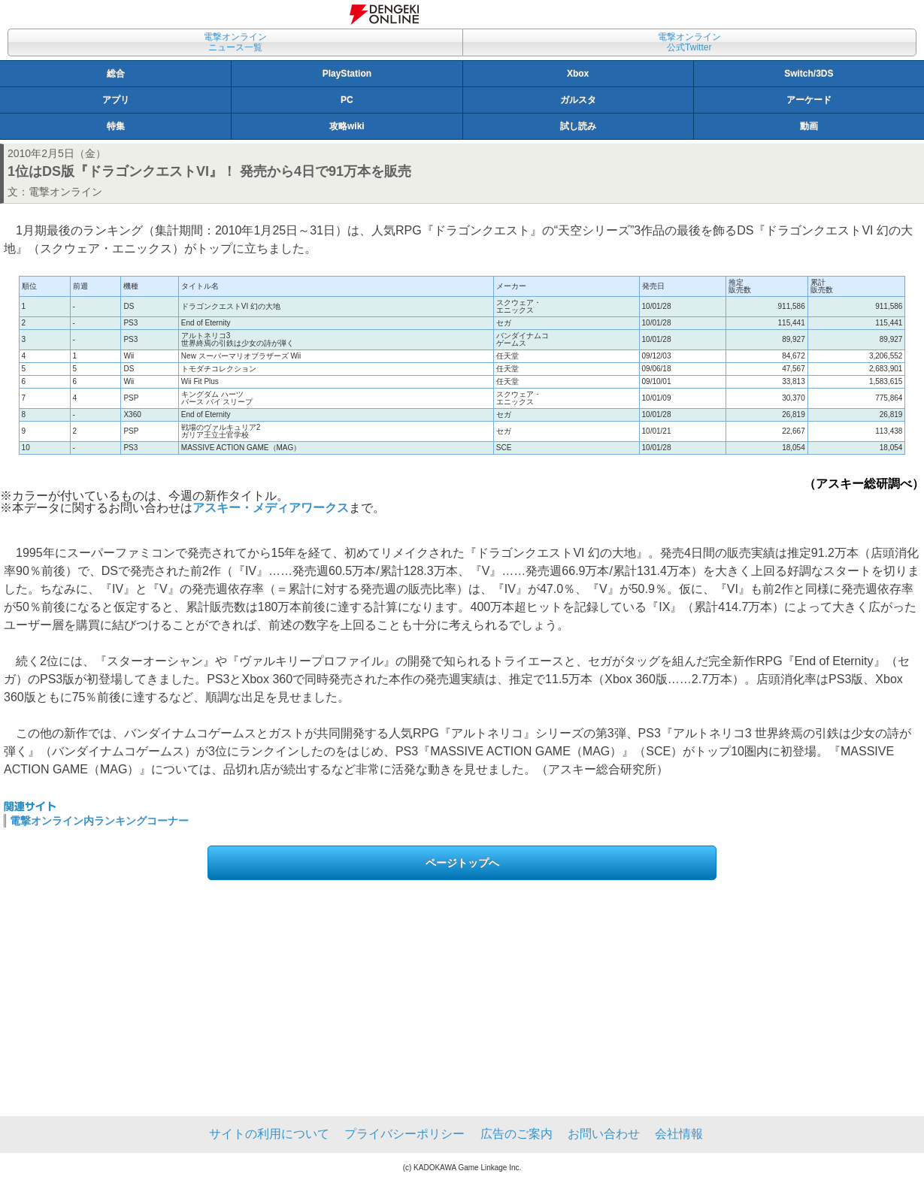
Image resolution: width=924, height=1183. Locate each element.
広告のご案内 (516, 1133)
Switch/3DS (808, 73)
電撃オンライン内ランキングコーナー (99, 821)
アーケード (809, 100)
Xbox (578, 73)
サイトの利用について (269, 1133)
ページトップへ (462, 863)
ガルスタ (578, 100)
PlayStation (347, 73)
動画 (809, 126)
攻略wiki (347, 126)
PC (347, 100)
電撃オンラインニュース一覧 (235, 42)
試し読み (578, 126)
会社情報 (679, 1133)
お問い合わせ (604, 1133)
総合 (116, 73)
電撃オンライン (65, 192)
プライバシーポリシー (404, 1133)
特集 (116, 126)
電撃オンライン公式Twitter (689, 42)
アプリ (115, 100)
